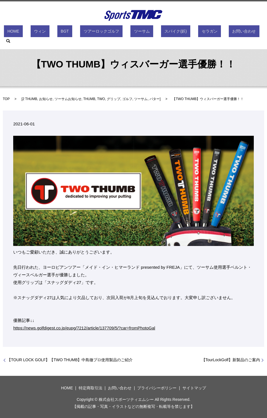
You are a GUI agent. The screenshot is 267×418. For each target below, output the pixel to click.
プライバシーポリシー (157, 388)
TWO (101, 99)
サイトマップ (194, 388)
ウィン (51, 32)
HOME (31, 32)
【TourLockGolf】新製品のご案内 (231, 360)
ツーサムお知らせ (68, 99)
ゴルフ (127, 99)
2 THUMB (29, 99)
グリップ (113, 99)
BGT (69, 32)
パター (155, 99)
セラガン (186, 32)
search (237, 32)
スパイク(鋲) (159, 32)
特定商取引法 (90, 388)
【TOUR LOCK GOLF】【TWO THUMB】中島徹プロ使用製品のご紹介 (70, 360)
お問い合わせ (213, 32)
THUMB (89, 99)
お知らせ (46, 99)
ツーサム (132, 32)
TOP (6, 99)
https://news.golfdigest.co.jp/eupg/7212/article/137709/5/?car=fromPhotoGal (84, 328)
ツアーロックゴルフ (98, 32)
